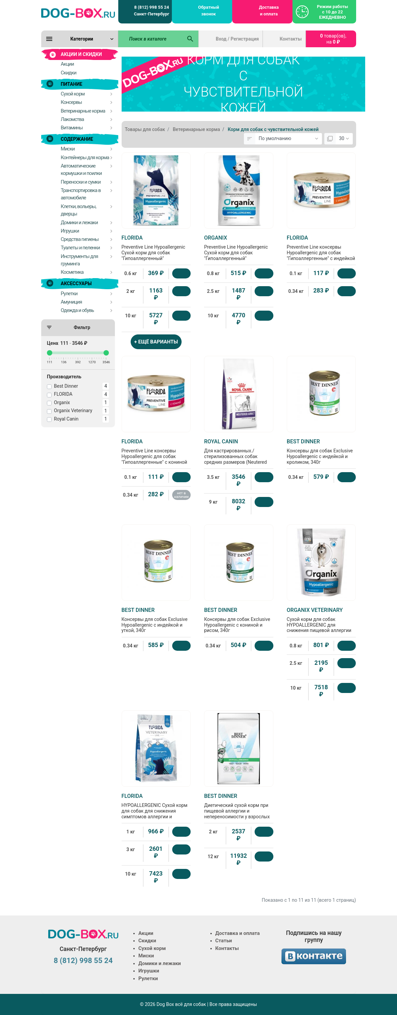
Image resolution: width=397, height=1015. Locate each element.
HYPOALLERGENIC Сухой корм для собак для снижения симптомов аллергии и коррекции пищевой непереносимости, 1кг (156, 811)
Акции (145, 933)
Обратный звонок (208, 10)
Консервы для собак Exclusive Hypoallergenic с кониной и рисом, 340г (238, 620)
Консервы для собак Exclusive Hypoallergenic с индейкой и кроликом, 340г (321, 451)
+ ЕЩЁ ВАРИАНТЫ (156, 342)
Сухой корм (152, 948)
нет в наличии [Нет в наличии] (181, 495)
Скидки (147, 941)
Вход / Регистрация (237, 39)
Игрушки (148, 971)
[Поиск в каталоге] (150, 38)
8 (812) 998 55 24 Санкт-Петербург (151, 10)
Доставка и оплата (269, 10)
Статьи (223, 941)
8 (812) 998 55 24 (83, 960)
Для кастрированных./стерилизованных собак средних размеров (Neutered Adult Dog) (238, 454)
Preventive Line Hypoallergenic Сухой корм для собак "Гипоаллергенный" (156, 248)
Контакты (291, 39)
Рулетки (148, 978)
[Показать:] (344, 138)
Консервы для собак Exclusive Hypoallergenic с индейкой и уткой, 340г (156, 620)
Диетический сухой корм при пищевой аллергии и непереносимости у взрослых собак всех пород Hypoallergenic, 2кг (238, 811)
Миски (146, 956)
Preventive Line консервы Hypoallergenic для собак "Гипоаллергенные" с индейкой (321, 248)
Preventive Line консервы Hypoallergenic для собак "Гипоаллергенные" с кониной (156, 451)
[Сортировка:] (288, 138)
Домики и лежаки (159, 963)
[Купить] (181, 273)
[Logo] (78, 12)
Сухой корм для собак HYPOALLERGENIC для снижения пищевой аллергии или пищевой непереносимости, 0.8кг (321, 625)
